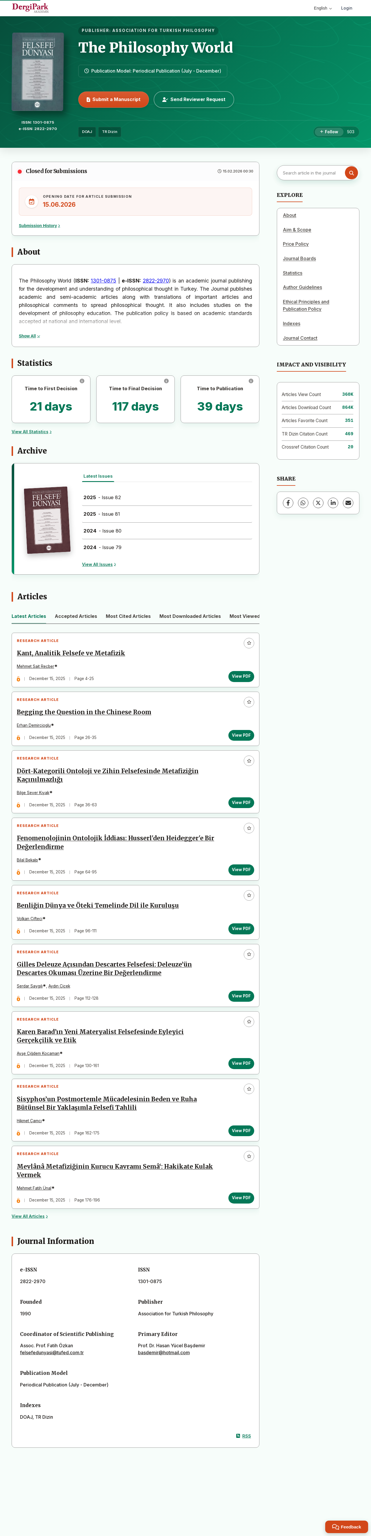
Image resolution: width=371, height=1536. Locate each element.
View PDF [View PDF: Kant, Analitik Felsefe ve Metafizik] (239, 678)
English (323, 8)
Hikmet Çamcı (31, 1155)
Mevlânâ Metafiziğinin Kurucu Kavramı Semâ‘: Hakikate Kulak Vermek (107, 1210)
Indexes (291, 323)
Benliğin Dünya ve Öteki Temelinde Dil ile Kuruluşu (100, 927)
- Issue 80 (102, 531)
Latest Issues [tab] (98, 476)
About (289, 215)
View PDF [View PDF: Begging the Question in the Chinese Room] (239, 742)
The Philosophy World (155, 47)
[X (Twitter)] (318, 503)
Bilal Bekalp (29, 876)
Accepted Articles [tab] (76, 616)
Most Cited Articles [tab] (128, 616)
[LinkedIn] (333, 503)
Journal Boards (299, 258)
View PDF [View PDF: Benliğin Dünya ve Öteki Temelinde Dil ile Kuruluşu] (239, 949)
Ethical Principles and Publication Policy (306, 305)
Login (346, 8)
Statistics (292, 273)
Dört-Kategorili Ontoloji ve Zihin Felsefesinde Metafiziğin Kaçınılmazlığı (110, 787)
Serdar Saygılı (32, 1012)
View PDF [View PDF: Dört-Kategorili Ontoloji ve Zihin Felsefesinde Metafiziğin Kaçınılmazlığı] (239, 814)
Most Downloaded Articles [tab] (190, 616)
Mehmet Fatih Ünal (36, 1227)
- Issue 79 (102, 547)
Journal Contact (300, 338)
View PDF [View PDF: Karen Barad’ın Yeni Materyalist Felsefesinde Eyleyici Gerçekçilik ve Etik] (239, 1093)
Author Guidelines (302, 287)
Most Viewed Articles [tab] (254, 616)
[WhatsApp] (303, 503)
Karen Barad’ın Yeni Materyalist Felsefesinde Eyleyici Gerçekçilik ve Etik (102, 1066)
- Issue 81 (101, 514)
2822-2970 (156, 281)
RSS (243, 1477)
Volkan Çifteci (32, 940)
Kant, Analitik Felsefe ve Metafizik (73, 655)
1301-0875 (103, 281)
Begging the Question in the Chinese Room (86, 719)
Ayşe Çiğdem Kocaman (40, 1083)
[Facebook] (288, 503)
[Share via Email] (348, 503)
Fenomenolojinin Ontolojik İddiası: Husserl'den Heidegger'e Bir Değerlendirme (112, 859)
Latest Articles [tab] (29, 616)
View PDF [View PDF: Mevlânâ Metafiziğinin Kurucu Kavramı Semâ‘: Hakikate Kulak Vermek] (239, 1237)
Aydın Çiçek (61, 1012)
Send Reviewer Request (193, 99)
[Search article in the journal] (317, 172)
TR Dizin (109, 132)
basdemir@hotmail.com (164, 1394)
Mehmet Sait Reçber (38, 668)
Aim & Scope (297, 230)
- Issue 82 (102, 497)
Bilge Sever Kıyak (35, 804)
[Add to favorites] (246, 645)
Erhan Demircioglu (36, 732)
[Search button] (351, 172)
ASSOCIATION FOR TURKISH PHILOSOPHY (163, 30)
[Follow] (329, 132)
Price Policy (296, 244)
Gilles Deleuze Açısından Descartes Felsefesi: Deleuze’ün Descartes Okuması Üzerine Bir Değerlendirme (106, 994)
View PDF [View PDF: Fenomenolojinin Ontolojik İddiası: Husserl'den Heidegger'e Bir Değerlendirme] (239, 886)
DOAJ (87, 132)
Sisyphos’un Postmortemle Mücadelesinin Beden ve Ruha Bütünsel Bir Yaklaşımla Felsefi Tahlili (109, 1138)
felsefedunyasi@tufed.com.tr (52, 1394)
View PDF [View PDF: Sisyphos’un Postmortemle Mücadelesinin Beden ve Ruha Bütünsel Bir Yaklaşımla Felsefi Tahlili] (239, 1165)
